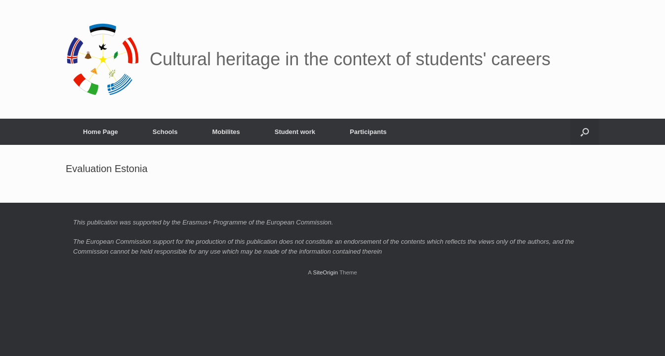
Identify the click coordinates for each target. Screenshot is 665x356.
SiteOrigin (325, 272)
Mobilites (226, 131)
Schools (165, 131)
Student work (295, 131)
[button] (584, 132)
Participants (368, 131)
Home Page (100, 131)
